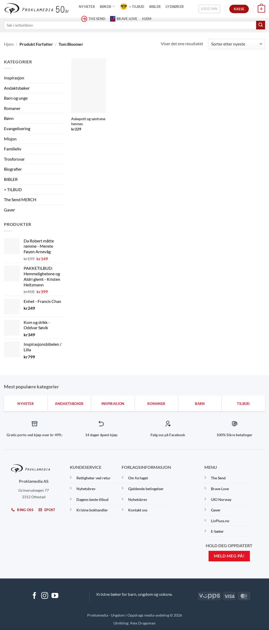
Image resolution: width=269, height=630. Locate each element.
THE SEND (93, 19)
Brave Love (123, 18)
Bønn (9, 118)
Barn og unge (16, 97)
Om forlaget (138, 478)
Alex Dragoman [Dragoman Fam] (143, 623)
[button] (209, 9)
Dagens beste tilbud (92, 499)
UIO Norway (221, 499)
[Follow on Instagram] (44, 596)
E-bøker (217, 531)
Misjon (10, 138)
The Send (218, 478)
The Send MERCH (20, 199)
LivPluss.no (220, 521)
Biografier (13, 168)
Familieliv (12, 148)
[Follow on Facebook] (34, 596)
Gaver (9, 209)
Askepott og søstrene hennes (88, 121)
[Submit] (260, 25)
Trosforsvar (14, 158)
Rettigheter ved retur (93, 478)
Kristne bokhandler (92, 510)
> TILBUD (132, 7)
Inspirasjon (14, 77)
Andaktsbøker (17, 87)
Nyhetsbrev (85, 488)
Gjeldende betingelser (146, 488)
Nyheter (87, 6)
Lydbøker (174, 6)
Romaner (12, 108)
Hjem (147, 19)
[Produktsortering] (236, 44)
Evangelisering (17, 128)
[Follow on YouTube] (54, 596)
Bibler (155, 6)
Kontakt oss (137, 510)
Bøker (107, 6)
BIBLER (11, 179)
